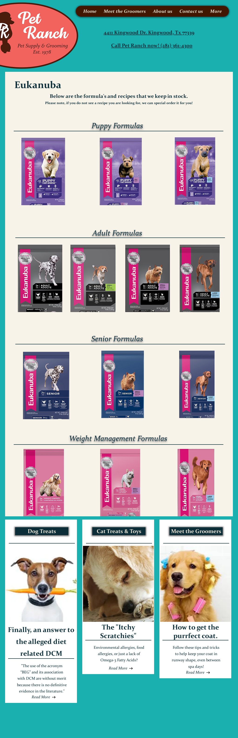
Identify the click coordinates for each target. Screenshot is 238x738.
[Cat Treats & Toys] (118, 531)
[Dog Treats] (41, 531)
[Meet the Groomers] (196, 531)
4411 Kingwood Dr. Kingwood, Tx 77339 (149, 32)
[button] (118, 668)
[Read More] (41, 697)
